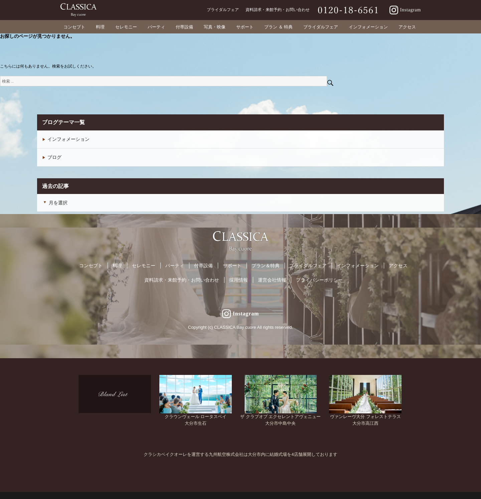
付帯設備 (203, 265)
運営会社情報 (272, 280)
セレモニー (143, 265)
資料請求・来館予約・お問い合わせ (181, 280)
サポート (232, 265)
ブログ (54, 157)
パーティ (174, 265)
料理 (117, 265)
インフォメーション (68, 139)
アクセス (398, 265)
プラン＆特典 (266, 265)
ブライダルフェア (308, 265)
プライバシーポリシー (319, 280)
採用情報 (238, 280)
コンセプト (91, 265)
